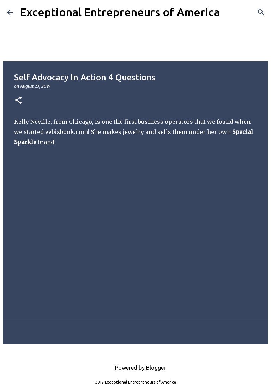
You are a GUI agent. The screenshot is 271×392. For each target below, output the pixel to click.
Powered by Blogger (135, 368)
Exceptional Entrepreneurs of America (120, 12)
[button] (18, 100)
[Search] (229, 12)
